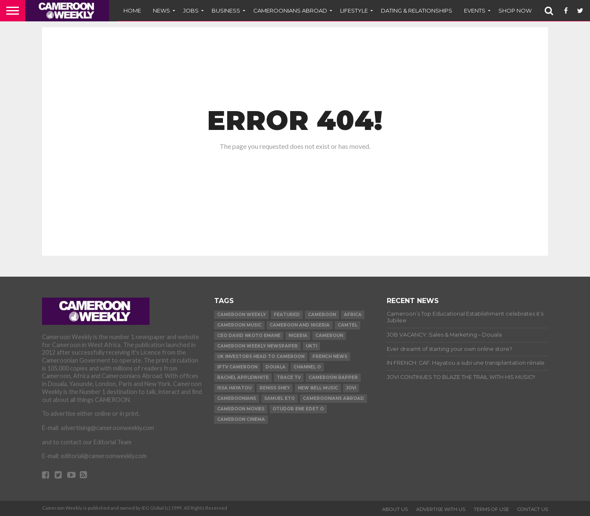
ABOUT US (395, 509)
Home (132, 10)
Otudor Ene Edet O (298, 409)
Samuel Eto (279, 398)
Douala (275, 367)
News (161, 10)
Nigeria (297, 335)
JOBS (191, 10)
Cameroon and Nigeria (300, 325)
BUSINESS (226, 10)
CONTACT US (532, 509)
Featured (287, 314)
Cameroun (329, 335)
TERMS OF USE (491, 509)
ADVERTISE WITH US (440, 509)
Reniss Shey (275, 388)
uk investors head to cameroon (260, 356)
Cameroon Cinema (241, 419)
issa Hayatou (234, 388)
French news (329, 356)
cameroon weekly (241, 314)
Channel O (307, 367)
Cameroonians (236, 398)
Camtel (347, 325)
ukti (311, 346)
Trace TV (289, 377)
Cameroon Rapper (333, 377)
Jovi (351, 388)
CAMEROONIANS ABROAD (290, 10)
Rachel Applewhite (243, 377)
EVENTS (474, 10)
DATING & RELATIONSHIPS (416, 10)
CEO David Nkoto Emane (249, 335)
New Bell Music (318, 388)
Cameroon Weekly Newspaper (257, 346)
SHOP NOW (515, 10)
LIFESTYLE (354, 10)
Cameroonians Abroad (333, 398)
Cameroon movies (241, 409)
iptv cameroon (237, 367)
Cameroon (322, 314)
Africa (353, 314)
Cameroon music (239, 325)
